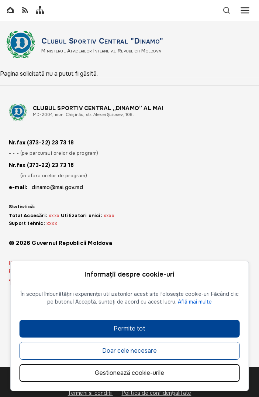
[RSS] (25, 11)
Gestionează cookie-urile (129, 373)
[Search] (226, 10)
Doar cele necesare (129, 351)
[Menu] (245, 10)
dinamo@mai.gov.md (57, 187)
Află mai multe (195, 301)
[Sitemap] (39, 11)
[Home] (10, 11)
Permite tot (129, 328)
